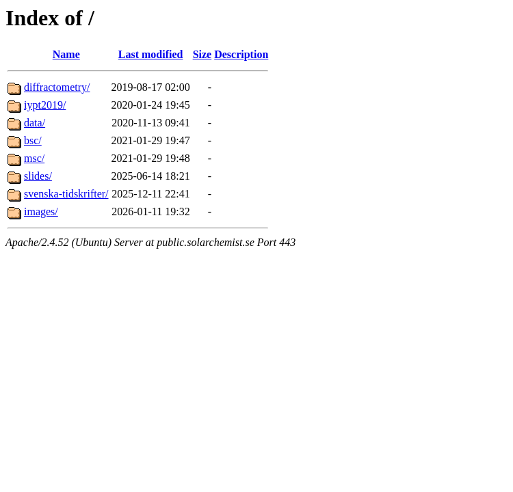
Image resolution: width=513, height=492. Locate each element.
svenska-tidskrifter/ (66, 194)
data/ (34, 122)
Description (241, 54)
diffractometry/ (57, 87)
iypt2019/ (45, 105)
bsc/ (33, 140)
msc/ (34, 158)
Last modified (150, 54)
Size (202, 54)
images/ (41, 211)
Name (66, 54)
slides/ (38, 176)
